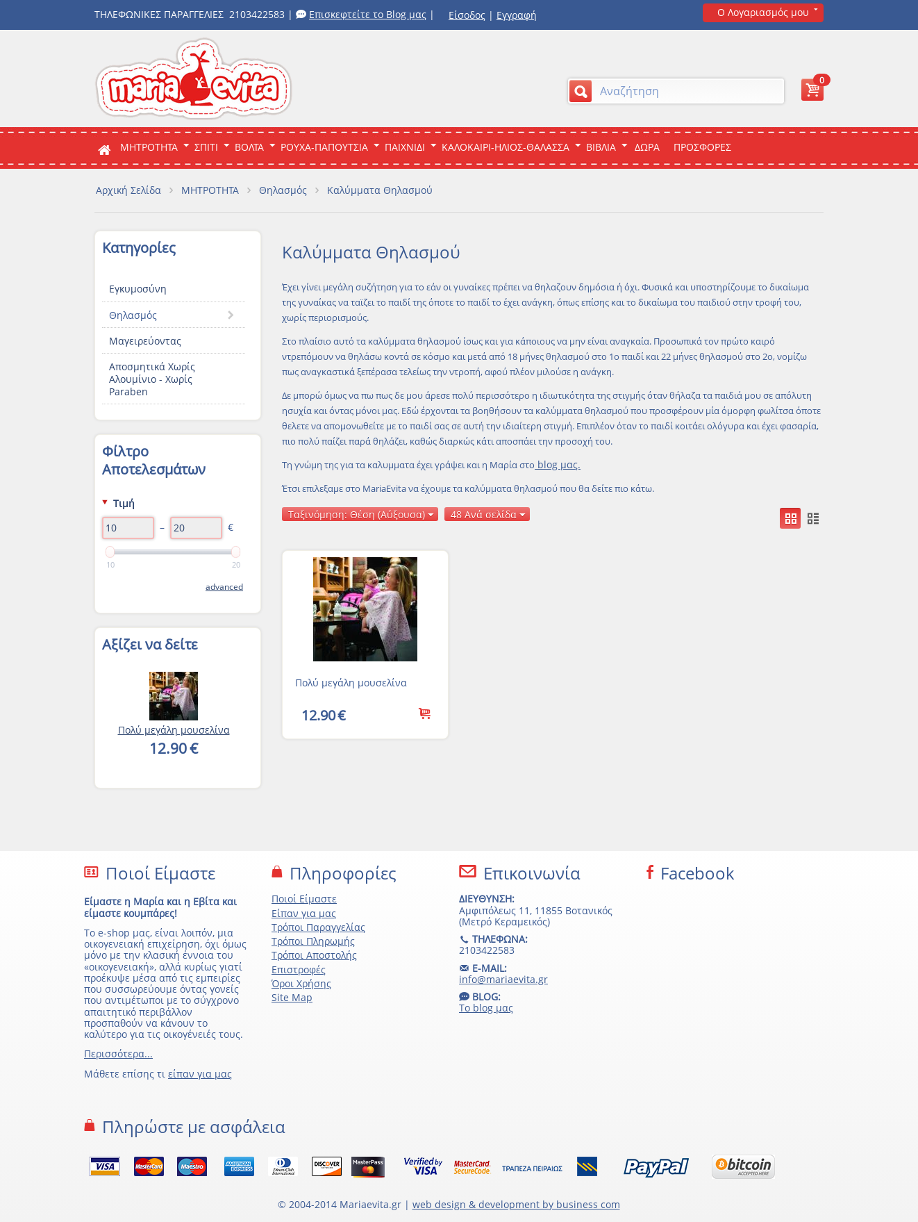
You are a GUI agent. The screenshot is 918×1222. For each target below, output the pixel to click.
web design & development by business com (516, 1204)
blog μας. (558, 464)
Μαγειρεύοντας (145, 340)
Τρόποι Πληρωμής (313, 941)
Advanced (224, 586)
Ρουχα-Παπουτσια (324, 147)
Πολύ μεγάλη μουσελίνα (351, 682)
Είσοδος (467, 15)
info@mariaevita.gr (503, 979)
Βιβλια (601, 147)
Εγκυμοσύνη (138, 288)
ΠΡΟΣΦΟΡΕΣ (702, 147)
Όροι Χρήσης (301, 983)
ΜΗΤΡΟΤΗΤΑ (149, 147)
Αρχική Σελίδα (128, 190)
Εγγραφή (516, 15)
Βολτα (249, 147)
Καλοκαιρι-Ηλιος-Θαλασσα (505, 147)
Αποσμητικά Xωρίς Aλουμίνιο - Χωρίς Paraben (152, 379)
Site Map (292, 997)
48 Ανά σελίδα (488, 514)
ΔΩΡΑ (647, 147)
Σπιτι (206, 147)
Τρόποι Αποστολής (314, 954)
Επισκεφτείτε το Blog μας (367, 14)
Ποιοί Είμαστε (304, 898)
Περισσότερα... (118, 1053)
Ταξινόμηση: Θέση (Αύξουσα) (361, 514)
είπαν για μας (200, 1073)
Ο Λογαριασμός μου (763, 12)
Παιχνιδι (405, 147)
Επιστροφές (299, 969)
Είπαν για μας (304, 913)
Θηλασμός (283, 190)
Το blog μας (486, 1007)
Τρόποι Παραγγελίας (318, 927)
